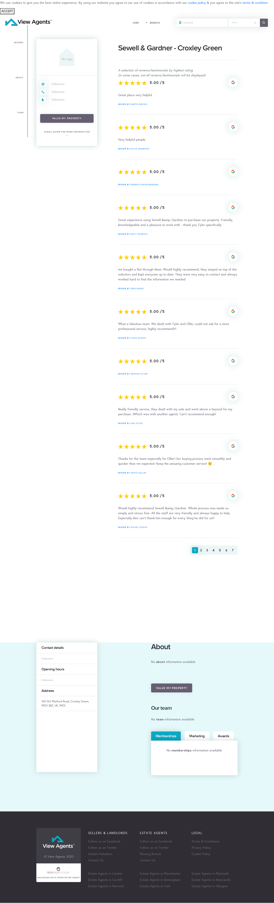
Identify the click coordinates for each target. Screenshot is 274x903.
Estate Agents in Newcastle (211, 880)
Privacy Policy (201, 848)
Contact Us (96, 860)
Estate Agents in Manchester (160, 874)
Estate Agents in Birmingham (160, 880)
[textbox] (244, 22)
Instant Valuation (100, 854)
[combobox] (244, 23)
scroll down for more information (67, 132)
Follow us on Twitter (102, 848)
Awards (223, 736)
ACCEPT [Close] (7, 11)
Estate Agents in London (105, 874)
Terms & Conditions (205, 842)
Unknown (58, 84)
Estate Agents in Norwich (106, 887)
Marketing (197, 736)
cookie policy (197, 3)
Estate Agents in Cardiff (105, 880)
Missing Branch (150, 854)
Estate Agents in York (155, 887)
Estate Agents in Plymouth (210, 874)
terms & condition (255, 3)
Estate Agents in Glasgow (210, 887)
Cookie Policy (201, 854)
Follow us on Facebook (104, 842)
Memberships (166, 736)
